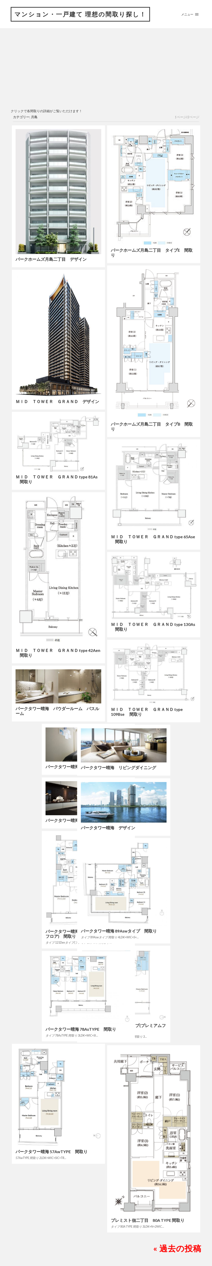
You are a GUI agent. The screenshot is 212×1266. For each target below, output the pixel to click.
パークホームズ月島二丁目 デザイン (51, 259)
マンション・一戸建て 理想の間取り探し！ (80, 14)
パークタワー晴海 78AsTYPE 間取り (51, 1028)
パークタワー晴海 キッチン (43, 820)
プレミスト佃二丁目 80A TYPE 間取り (147, 1220)
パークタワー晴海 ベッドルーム (47, 766)
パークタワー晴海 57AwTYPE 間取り (52, 1151)
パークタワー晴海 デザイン (138, 827)
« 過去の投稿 (177, 1248)
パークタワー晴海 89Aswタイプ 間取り (149, 931)
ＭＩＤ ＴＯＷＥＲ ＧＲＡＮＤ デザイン (57, 401)
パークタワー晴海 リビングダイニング (148, 767)
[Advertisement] (106, 71)
